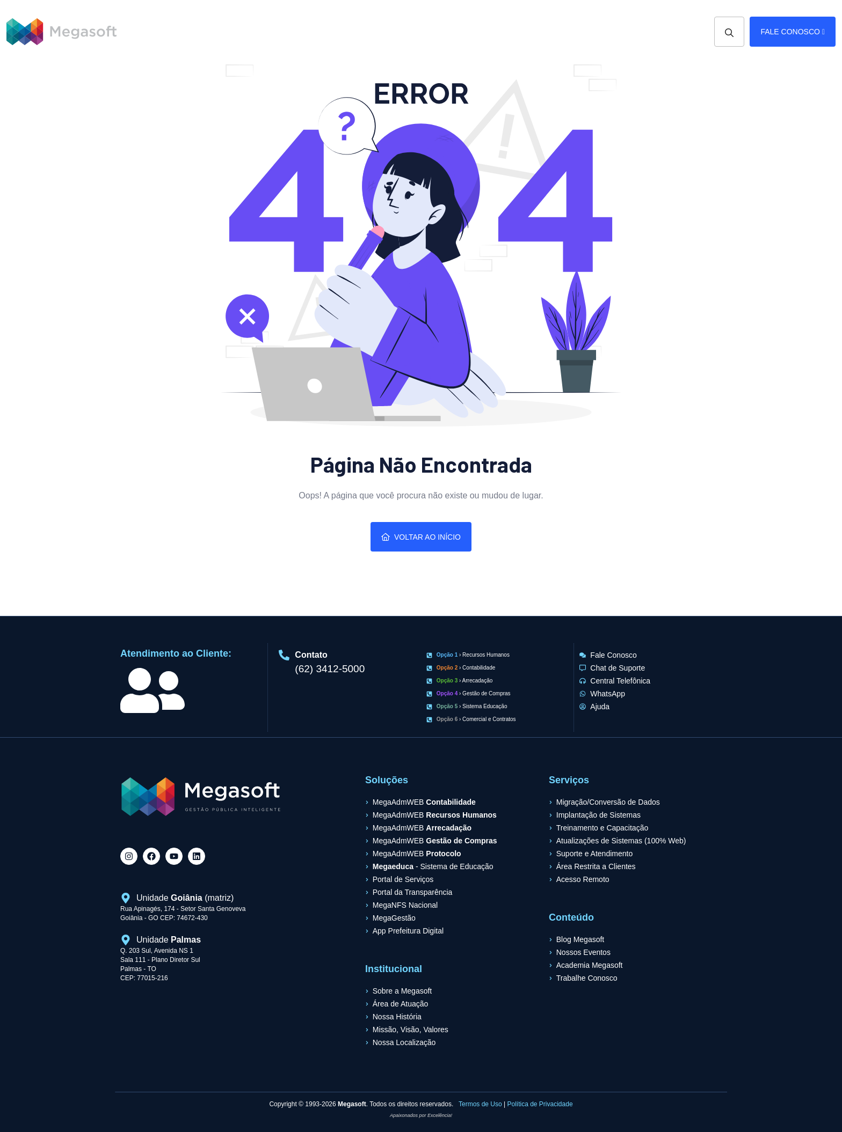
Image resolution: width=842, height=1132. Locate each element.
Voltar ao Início (421, 537)
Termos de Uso (480, 1104)
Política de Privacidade (540, 1104)
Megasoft (352, 1104)
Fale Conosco (792, 31)
